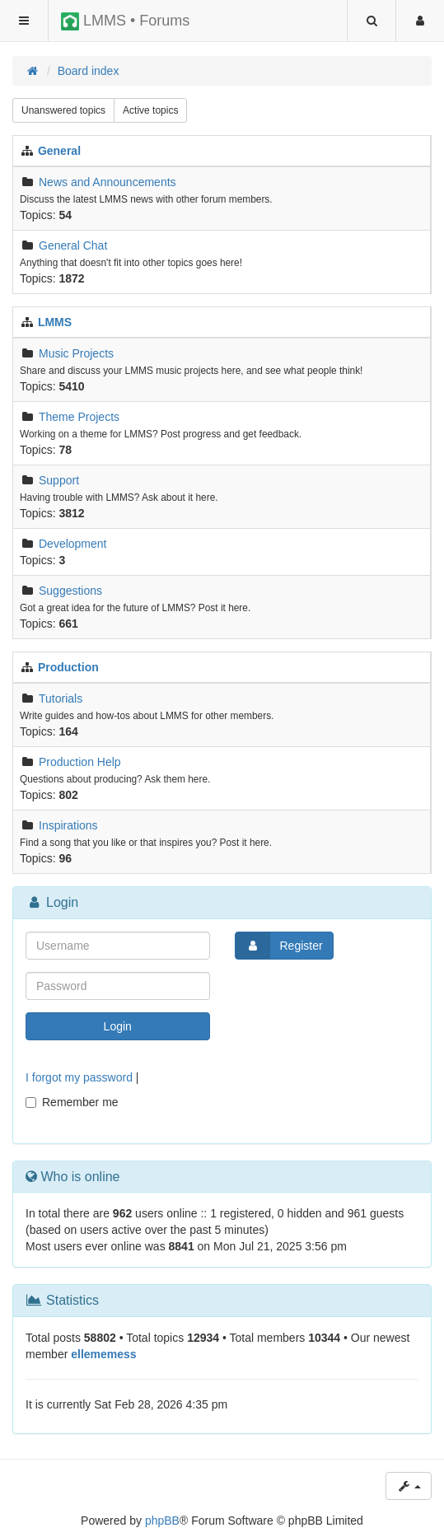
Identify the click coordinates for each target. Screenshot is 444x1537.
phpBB (162, 1520)
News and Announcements (107, 182)
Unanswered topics (63, 110)
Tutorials (60, 698)
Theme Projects (79, 416)
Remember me (72, 1102)
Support (59, 480)
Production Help (80, 761)
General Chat (73, 245)
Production (68, 667)
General (59, 150)
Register (279, 945)
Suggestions (70, 590)
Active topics (150, 110)
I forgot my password (79, 1077)
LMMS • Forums (125, 21)
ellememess (103, 1354)
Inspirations (68, 825)
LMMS (55, 322)
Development (73, 543)
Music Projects (76, 353)
